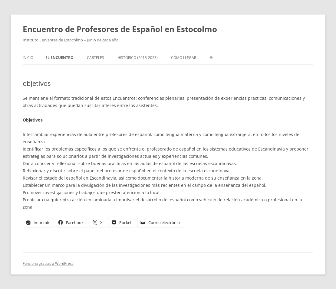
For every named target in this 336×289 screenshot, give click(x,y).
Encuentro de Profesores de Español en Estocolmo (120, 29)
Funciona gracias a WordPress (48, 263)
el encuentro (59, 57)
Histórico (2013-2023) (137, 57)
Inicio (28, 57)
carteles (95, 57)
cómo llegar (183, 57)
